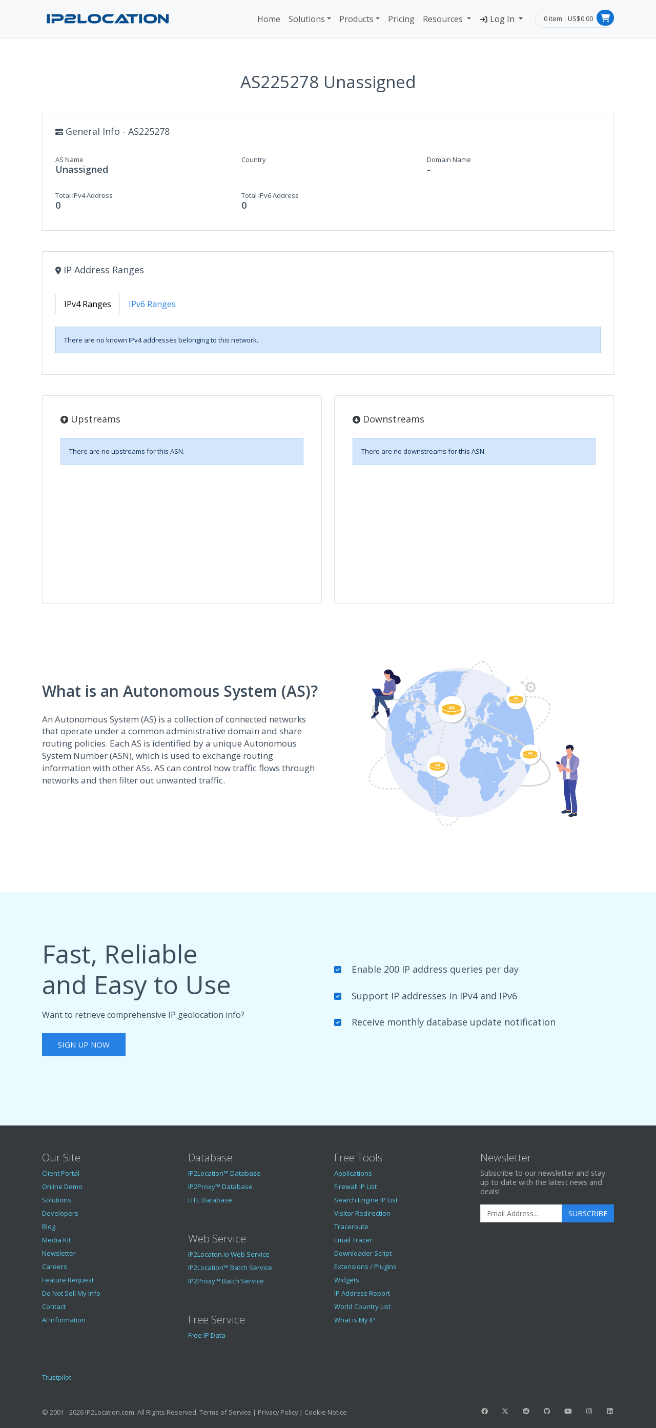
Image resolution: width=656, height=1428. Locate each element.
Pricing (401, 19)
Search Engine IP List (366, 1199)
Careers (54, 1266)
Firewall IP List (355, 1186)
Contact (54, 1306)
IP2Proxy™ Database (220, 1186)
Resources (444, 19)
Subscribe (587, 1213)
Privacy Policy (278, 1412)
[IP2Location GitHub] (547, 1411)
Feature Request (68, 1279)
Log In (498, 19)
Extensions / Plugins (365, 1266)
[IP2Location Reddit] (526, 1411)
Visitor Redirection (362, 1213)
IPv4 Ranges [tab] (87, 304)
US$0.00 (580, 18)
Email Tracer (353, 1239)
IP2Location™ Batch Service (230, 1267)
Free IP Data (206, 1335)
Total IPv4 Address (84, 195)
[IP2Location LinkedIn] (610, 1411)
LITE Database (210, 1199)
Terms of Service (225, 1412)
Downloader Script (363, 1253)
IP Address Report (362, 1293)
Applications (353, 1173)
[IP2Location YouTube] (568, 1411)
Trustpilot (56, 1377)
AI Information (64, 1319)
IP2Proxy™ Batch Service (226, 1280)
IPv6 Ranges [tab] (152, 304)
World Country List (362, 1306)
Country (253, 159)
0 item (553, 18)
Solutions (307, 19)
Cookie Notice (325, 1412)
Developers (60, 1213)
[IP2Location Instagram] (589, 1411)
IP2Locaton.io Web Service (229, 1254)
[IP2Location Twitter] (505, 1411)
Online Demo (62, 1186)
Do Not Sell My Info (71, 1293)
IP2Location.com (109, 1412)
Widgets (346, 1279)
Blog (48, 1226)
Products (356, 19)
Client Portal (60, 1173)
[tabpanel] (328, 340)
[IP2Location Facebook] (484, 1411)
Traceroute (351, 1226)
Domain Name (449, 159)
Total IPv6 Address (270, 195)
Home (268, 19)
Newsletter (59, 1253)
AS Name (69, 159)
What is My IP (354, 1319)
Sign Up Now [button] (84, 1044)
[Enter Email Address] (521, 1213)
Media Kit (56, 1239)
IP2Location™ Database (224, 1173)
